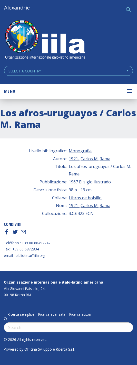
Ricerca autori (80, 314)
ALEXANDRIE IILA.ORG (45, 40)
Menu (9, 91)
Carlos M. (90, 159)
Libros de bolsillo (85, 198)
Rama (105, 159)
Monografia (80, 151)
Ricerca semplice (21, 314)
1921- (74, 159)
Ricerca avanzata (51, 314)
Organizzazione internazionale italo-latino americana (53, 282)
